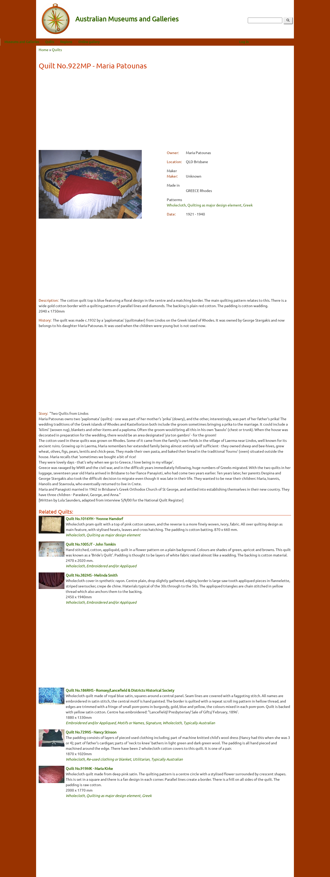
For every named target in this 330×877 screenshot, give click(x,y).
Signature (153, 722)
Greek (248, 205)
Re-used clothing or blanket (108, 759)
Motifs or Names (130, 722)
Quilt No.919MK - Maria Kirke (89, 768)
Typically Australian (199, 722)
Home (43, 49)
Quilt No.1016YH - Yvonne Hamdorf (94, 518)
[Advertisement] (165, 111)
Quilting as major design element (214, 205)
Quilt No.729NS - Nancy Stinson (91, 732)
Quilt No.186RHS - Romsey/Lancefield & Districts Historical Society (120, 690)
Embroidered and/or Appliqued (111, 565)
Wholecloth (176, 205)
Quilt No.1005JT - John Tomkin (91, 544)
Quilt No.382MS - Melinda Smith (92, 575)
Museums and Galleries (57, 41)
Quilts (85, 41)
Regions (102, 41)
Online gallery (125, 41)
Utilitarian (141, 759)
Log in (280, 41)
